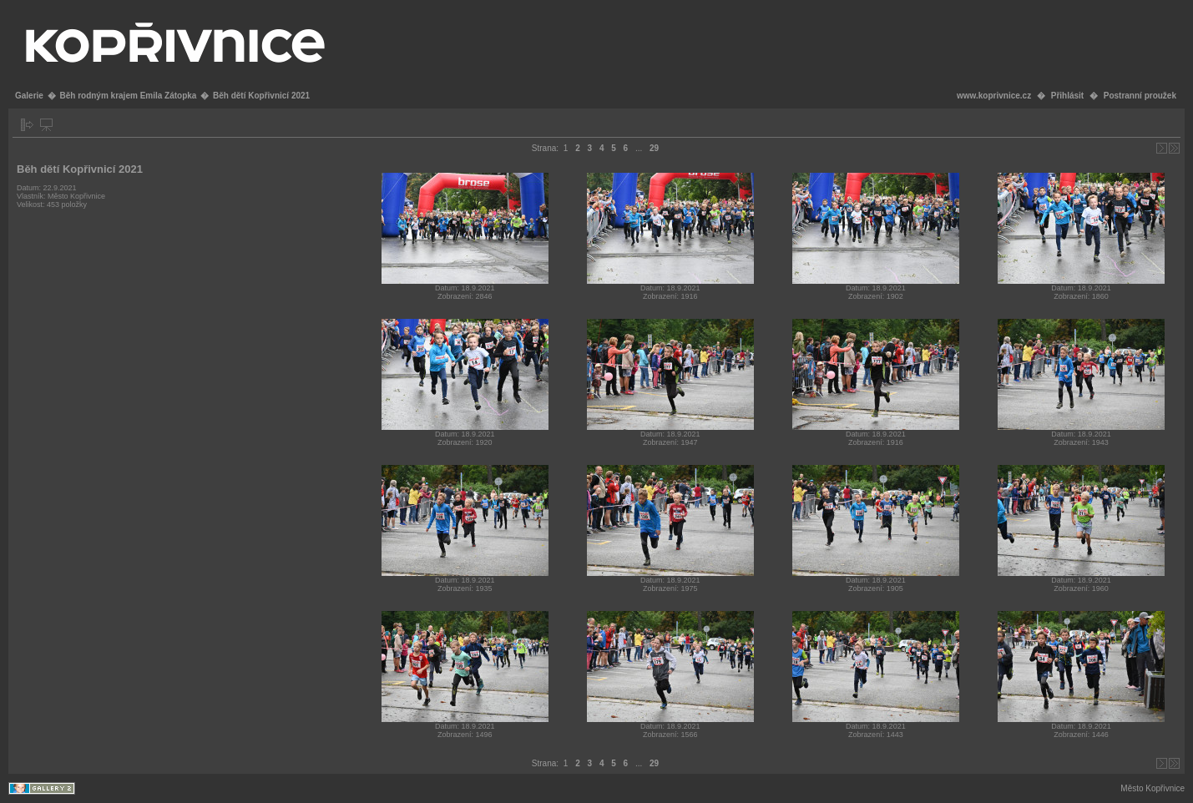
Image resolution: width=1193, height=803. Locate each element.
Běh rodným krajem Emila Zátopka (127, 95)
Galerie (29, 95)
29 (654, 148)
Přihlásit (1067, 95)
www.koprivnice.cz (994, 95)
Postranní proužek (1140, 95)
